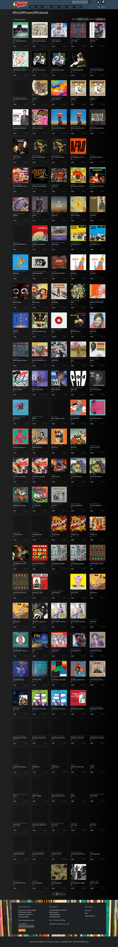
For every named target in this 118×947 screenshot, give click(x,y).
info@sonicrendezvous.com (59, 924)
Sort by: (74, 19)
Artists (63, 7)
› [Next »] (64, 894)
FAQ (98, 7)
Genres (78, 7)
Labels (70, 7)
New (39, 7)
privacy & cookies (53, 942)
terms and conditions (37, 942)
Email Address (23, 924)
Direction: (91, 19)
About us (88, 910)
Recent (55, 7)
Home (33, 7)
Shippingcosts (90, 916)
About (103, 7)
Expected (47, 7)
